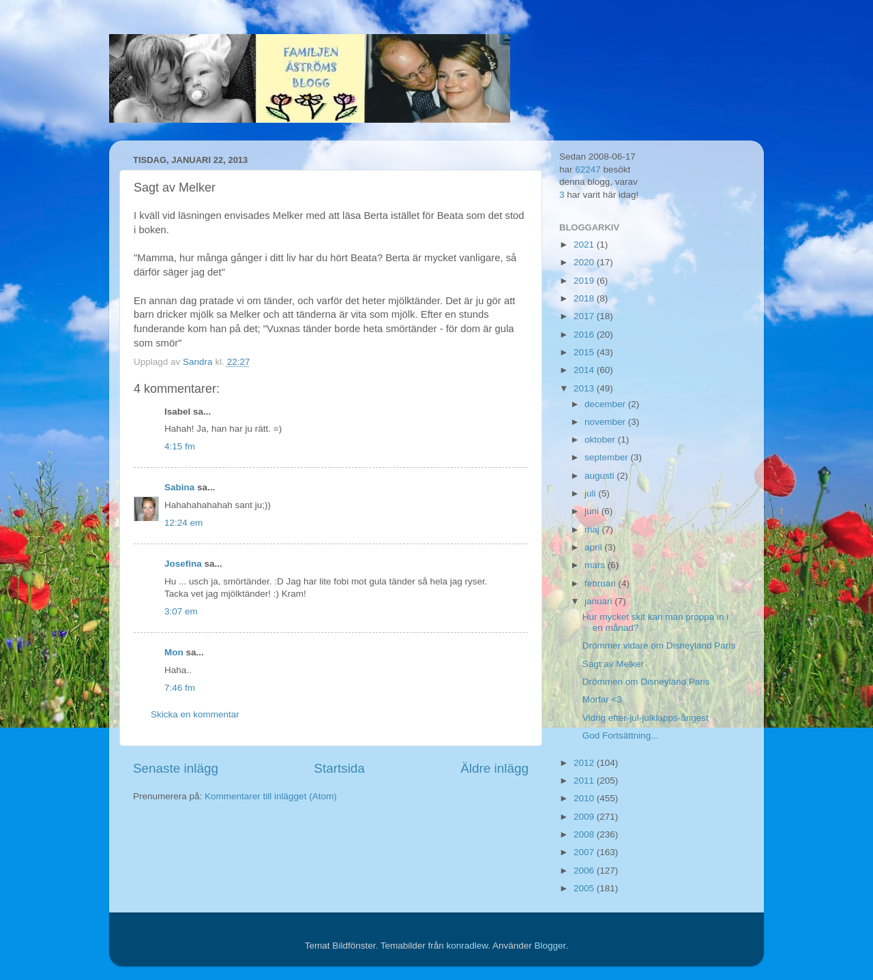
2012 (585, 763)
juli (591, 493)
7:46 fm (179, 688)
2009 (585, 817)
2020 (585, 262)
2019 (585, 281)
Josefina (183, 564)
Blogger (550, 945)
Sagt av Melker (613, 664)
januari (600, 601)
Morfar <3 (602, 699)
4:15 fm (179, 446)
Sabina (179, 487)
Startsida (339, 768)
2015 (585, 352)
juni (593, 511)
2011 (585, 780)
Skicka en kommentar (195, 714)
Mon (173, 652)
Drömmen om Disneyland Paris (646, 682)
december (606, 404)
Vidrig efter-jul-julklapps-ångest (645, 718)
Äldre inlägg (494, 768)
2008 (585, 834)
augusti (601, 476)
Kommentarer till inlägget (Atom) (271, 796)
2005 (585, 888)
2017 (585, 316)
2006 (585, 870)
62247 (588, 169)
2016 (585, 334)
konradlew (467, 945)
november (606, 422)
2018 (585, 298)
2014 (585, 370)
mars (596, 565)
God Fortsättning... (620, 735)
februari (602, 583)
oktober (601, 439)
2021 (585, 244)
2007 (585, 852)
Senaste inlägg (175, 768)
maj (593, 529)
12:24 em (183, 523)
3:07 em (181, 611)
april (594, 547)
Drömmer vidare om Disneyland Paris (658, 645)
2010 (585, 798)
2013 (585, 388)
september (608, 457)
